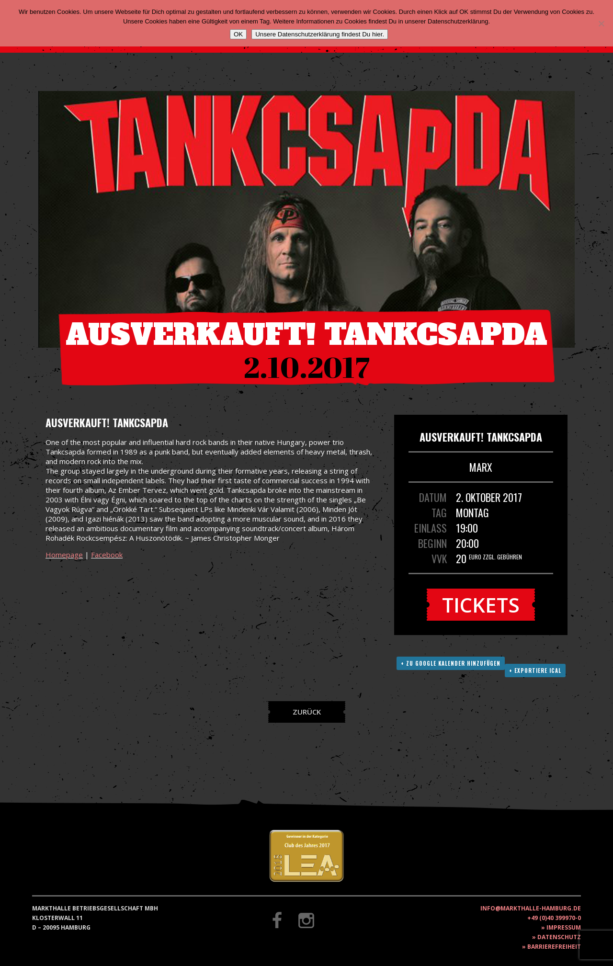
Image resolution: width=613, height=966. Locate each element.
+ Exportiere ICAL (535, 670)
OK (238, 34)
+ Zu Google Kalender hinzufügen (450, 663)
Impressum (563, 927)
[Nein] (601, 23)
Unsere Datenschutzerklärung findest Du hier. (319, 34)
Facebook (107, 554)
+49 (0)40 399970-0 (554, 918)
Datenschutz (559, 937)
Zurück (307, 711)
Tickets (481, 604)
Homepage (64, 554)
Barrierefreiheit (554, 947)
